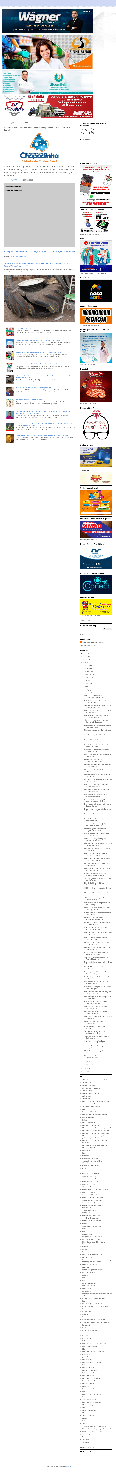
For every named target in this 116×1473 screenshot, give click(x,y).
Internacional (86, 1317)
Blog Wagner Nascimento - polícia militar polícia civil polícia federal (96, 1137)
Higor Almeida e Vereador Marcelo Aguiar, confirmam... (96, 716)
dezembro (88, 665)
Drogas (84, 1249)
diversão (85, 1246)
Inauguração (86, 1311)
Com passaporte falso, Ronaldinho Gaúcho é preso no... (96, 1007)
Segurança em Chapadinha (91, 1402)
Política (84, 1365)
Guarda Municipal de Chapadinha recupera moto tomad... (96, 736)
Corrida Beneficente (89, 1210)
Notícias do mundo (88, 1341)
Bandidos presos (88, 1117)
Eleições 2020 (87, 1257)
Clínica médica (87, 1187)
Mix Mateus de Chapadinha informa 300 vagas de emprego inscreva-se (40, 340)
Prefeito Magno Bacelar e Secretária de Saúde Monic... (97, 820)
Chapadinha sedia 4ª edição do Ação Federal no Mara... (97, 1057)
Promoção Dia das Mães (90, 1389)
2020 (85, 662)
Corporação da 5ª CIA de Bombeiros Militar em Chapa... (97, 973)
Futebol (84, 1301)
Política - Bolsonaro (89, 1367)
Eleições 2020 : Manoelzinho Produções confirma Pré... (94, 918)
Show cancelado (88, 1413)
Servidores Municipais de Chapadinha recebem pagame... (97, 706)
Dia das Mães (87, 1234)
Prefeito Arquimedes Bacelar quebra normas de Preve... (96, 746)
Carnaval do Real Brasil (90, 1165)
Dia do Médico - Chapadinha (92, 1237)
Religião (85, 1391)
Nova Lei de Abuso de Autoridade (94, 1343)
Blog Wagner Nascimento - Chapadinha (96, 1130)
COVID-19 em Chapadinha (91, 1221)
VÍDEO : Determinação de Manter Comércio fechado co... (96, 721)
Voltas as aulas (87, 1442)
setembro (88, 674)
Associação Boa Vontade (91, 1106)
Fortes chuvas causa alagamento (93, 1298)
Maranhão (85, 1335)
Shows (84, 1418)
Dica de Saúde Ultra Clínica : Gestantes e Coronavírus (94, 884)
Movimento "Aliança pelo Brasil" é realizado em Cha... (96, 983)
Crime (84, 1223)
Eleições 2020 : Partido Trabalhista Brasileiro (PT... (96, 943)
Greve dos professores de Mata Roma (95, 1306)
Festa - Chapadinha (89, 1283)
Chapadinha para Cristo (90, 1182)
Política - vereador (88, 1373)
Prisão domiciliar (88, 1383)
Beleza (84, 1120)
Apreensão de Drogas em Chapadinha (95, 1101)
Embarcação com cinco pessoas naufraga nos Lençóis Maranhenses (97, 1261)
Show (84, 1407)
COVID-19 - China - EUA (91, 1215)
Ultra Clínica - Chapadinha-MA (93, 1431)
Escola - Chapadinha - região (92, 1270)
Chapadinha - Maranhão (90, 1173)
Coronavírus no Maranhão (91, 1203)
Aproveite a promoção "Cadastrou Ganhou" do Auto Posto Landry (38, 364)
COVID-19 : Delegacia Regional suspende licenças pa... (95, 839)
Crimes (84, 1229)
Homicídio (85, 1309)
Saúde (84, 1397)
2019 (85, 1068)
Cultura (84, 1231)
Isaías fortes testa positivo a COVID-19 (95, 1319)
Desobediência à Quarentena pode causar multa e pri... (96, 741)
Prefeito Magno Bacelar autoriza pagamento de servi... (95, 1012)
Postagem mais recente (15, 251)
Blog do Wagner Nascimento (93, 642)
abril (86, 690)
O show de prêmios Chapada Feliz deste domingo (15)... (96, 953)
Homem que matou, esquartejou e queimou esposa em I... (96, 854)
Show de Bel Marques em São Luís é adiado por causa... (97, 909)
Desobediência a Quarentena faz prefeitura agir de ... (95, 795)
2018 (85, 1071)
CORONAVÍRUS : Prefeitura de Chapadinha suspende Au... (95, 874)
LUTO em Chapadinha (90, 1330)
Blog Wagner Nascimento (91, 1125)
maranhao (85, 1333)
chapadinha (86, 1171)
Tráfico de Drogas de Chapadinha (94, 1426)
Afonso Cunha (87, 1091)
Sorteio (84, 1423)
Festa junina (86, 1288)
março (87, 693)
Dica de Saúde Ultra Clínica (92, 1239)
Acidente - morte (88, 1082)
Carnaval (85, 1156)
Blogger (68, 1466)
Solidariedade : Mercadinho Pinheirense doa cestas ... (94, 760)
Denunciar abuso (87, 1447)
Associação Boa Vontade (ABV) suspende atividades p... (95, 825)
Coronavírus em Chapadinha (92, 1200)
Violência (85, 1439)
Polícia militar (87, 1359)
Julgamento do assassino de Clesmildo (95, 1322)
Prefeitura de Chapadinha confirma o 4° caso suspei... (97, 790)
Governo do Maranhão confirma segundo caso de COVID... (95, 800)
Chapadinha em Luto (89, 1176)
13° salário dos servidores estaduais (95, 1080)
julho (86, 680)
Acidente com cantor (89, 1085)
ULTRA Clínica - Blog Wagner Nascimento (97, 1429)
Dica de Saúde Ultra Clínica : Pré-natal (28, 400)
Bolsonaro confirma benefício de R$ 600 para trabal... (96, 751)
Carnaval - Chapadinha (90, 1158)
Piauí (84, 1349)
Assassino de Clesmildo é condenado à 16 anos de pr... (97, 1037)
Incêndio (85, 1314)
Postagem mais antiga (64, 251)
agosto (87, 677)
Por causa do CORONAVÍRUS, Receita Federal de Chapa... (98, 844)
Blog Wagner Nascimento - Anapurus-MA (96, 1128)
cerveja (84, 1168)
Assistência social (88, 1104)
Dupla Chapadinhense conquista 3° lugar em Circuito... (96, 938)
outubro (88, 671)
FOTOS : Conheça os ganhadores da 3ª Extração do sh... (97, 923)
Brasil (84, 1153)
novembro (88, 668)
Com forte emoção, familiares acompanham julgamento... (94, 1042)
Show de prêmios (88, 1415)
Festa (84, 1280)
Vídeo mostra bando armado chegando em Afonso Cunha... (98, 993)
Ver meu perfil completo (88, 645)
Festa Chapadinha (88, 1286)
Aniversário (86, 1099)
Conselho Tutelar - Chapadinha (93, 1197)
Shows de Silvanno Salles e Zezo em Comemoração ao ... (97, 869)
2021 (85, 659)
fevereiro (88, 1061)
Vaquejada (86, 1434)
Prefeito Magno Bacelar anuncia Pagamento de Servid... (95, 830)
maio (87, 687)
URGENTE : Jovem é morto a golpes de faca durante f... (97, 968)
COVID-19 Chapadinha (90, 1218)
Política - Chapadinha (89, 1370)
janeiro (87, 1065)
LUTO (84, 1328)
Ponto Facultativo (88, 1375)
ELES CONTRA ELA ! (23, 328)
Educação (85, 1252)
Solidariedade (87, 1421)
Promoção (85, 1386)
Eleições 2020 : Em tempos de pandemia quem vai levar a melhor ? (39, 352)
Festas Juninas (87, 1291)
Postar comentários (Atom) (19, 256)
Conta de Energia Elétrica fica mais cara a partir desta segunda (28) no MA (41, 435)
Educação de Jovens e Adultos (93, 1254)
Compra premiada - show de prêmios (95, 1189)
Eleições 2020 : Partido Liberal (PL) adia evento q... (96, 894)
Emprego (85, 1267)
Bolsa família (86, 1150)
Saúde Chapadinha (89, 1399)
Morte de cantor (87, 1338)
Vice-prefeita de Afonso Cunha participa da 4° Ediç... (94, 1032)
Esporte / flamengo (88, 1272)
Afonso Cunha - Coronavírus (92, 1093)
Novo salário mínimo (89, 1346)
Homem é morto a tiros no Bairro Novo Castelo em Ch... (97, 711)
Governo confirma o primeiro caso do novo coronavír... (97, 815)
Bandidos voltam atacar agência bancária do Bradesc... (95, 1002)
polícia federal (87, 1357)
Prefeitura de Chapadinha (91, 1378)
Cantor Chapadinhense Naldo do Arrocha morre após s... (95, 928)
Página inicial (39, 251)
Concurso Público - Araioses (92, 1195)
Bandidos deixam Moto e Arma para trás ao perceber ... (96, 701)
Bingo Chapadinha (88, 1123)
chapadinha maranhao (90, 1179)
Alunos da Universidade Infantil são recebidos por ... (96, 1022)
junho (87, 683)
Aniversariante (87, 1096)
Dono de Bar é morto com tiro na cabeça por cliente (33, 388)
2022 (85, 656)
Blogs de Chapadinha (89, 1148)
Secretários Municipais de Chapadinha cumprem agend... (97, 988)
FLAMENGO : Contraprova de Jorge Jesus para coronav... (97, 859)
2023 (85, 653)
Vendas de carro (88, 1437)
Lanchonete (86, 1325)
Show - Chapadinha (89, 1410)
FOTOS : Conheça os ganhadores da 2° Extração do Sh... (97, 1052)
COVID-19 (86, 1213)
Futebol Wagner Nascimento (92, 1304)
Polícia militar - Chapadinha (92, 1362)
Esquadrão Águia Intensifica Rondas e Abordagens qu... (97, 726)
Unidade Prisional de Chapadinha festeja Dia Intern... (96, 958)
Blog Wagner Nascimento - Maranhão (95, 1133)
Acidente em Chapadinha (91, 1088)
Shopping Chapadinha (90, 1405)
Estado (84, 1278)
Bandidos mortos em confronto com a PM (96, 1115)
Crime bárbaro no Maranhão (92, 1226)
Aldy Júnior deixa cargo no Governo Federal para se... (96, 899)
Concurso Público (88, 1192)
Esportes (85, 1275)
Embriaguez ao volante (90, 1264)
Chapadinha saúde (88, 1184)
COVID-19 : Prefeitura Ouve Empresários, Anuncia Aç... (94, 696)
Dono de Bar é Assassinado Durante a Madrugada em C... (97, 810)
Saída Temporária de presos (92, 1394)
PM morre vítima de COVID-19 (93, 1352)
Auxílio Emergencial (89, 1109)
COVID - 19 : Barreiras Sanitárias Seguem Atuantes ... (95, 785)
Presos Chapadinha (89, 1381)
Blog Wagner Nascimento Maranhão (95, 1145)
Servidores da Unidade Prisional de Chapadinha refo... (96, 835)
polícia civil (86, 1354)
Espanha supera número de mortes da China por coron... (97, 765)
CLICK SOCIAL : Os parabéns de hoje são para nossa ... (97, 889)
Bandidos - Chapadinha (90, 1112)
